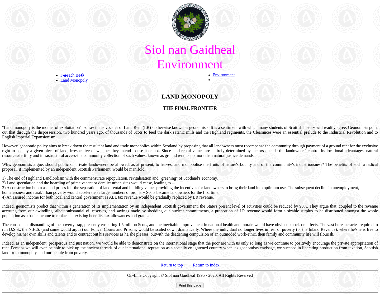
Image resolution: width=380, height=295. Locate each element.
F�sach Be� (72, 75)
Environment (224, 75)
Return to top (172, 265)
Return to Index (206, 265)
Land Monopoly (74, 80)
